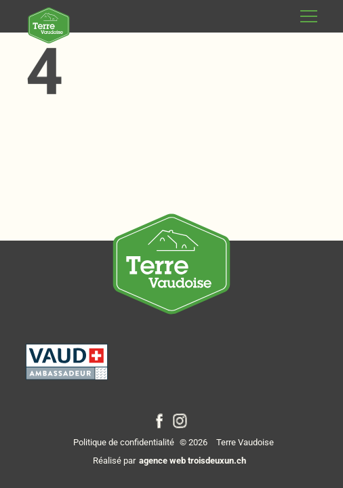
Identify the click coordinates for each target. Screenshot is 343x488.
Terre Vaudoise (245, 442)
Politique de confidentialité (123, 442)
